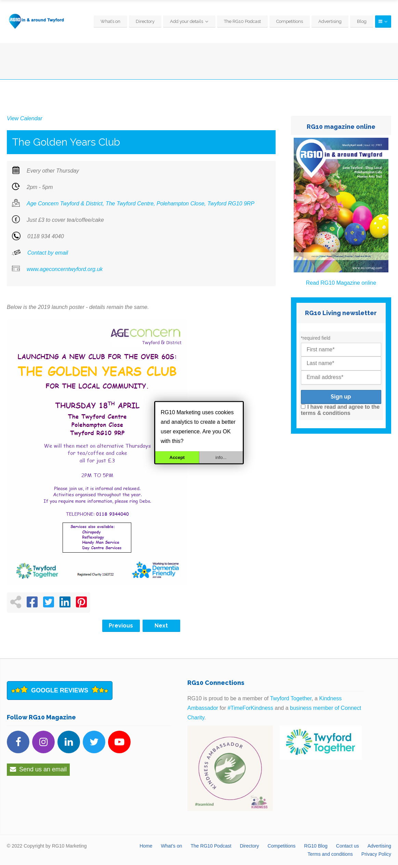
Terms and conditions (330, 854)
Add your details (186, 21)
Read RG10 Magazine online (341, 283)
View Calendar (24, 118)
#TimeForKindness (250, 708)
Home (146, 846)
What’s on (110, 21)
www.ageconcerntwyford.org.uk (65, 269)
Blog (362, 21)
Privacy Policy (376, 854)
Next (161, 625)
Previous (121, 625)
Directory (145, 21)
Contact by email (47, 253)
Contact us (347, 846)
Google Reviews (59, 690)
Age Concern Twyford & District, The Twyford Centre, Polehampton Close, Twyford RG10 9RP (140, 203)
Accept (177, 457)
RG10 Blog (315, 846)
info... (221, 457)
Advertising (330, 21)
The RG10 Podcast (242, 21)
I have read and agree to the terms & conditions (340, 410)
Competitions (289, 21)
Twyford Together (291, 698)
